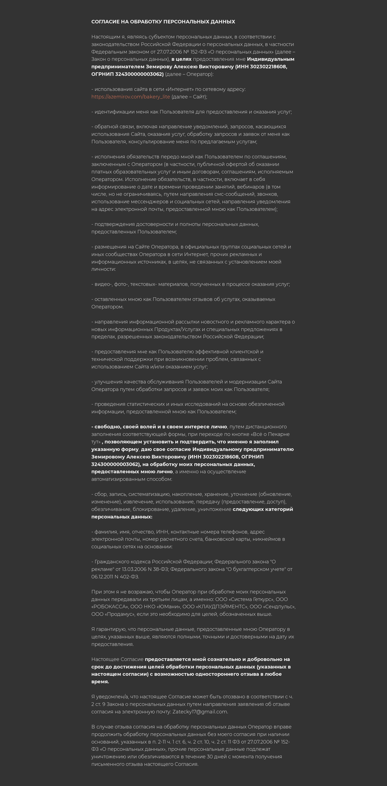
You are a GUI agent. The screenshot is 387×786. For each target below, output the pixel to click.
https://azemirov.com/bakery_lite (130, 97)
